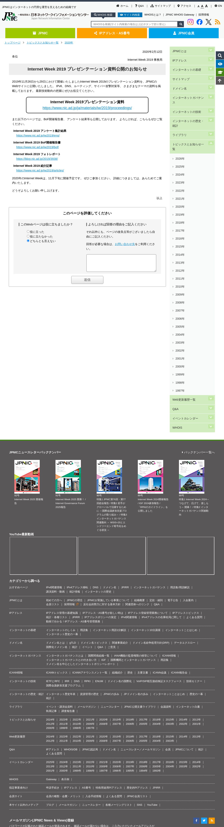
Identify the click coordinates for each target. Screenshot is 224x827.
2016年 (179, 171)
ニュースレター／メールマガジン (141, 610)
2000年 (179, 248)
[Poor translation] (14, 765)
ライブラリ (179, 109)
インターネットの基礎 (186, 63)
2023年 (179, 137)
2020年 (69, 42)
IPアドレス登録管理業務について (148, 474)
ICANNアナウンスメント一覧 (89, 534)
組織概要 (139, 461)
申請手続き (52, 649)
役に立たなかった (41, 236)
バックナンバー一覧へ (198, 313)
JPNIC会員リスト (137, 657)
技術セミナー (194, 542)
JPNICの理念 (75, 461)
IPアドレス (179, 56)
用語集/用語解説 (180, 448)
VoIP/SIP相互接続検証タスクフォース (159, 542)
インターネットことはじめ (181, 491)
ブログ (50, 666)
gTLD (72, 504)
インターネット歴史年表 (60, 555)
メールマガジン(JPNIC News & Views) (38, 681)
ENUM (99, 542)
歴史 (130, 534)
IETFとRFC (53, 542)
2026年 (179, 122)
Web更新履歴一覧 (183, 269)
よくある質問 (194, 478)
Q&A (139, 5)
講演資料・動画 (55, 452)
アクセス (184, 5)
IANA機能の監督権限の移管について (135, 516)
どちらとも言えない (43, 241)
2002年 (179, 239)
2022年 (179, 142)
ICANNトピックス (57, 534)
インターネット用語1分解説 (109, 491)
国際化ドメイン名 (56, 508)
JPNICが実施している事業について (108, 461)
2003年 (179, 234)
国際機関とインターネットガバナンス (133, 521)
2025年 (179, 127)
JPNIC (40, 33)
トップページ (12, 42)
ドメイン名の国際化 (120, 542)
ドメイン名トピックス (94, 504)
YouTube (152, 666)
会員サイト (16, 657)
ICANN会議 (159, 534)
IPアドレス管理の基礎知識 (62, 474)
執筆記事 (51, 572)
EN (218, 5)
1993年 (156, 631)
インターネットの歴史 (98, 452)
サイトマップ (160, 5)
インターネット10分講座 (145, 491)
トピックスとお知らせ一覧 (43, 42)
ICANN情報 (169, 516)
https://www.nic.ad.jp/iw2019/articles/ (40, 170)
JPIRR (125, 448)
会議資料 (166, 568)
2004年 (179, 229)
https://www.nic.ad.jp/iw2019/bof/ (37, 147)
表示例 (65, 640)
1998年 (179, 258)
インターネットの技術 (186, 91)
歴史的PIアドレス (137, 649)
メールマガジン (86, 568)
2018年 (179, 161)
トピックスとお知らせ (22, 580)
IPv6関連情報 (54, 448)
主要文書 (142, 534)
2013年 (179, 185)
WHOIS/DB (70, 610)
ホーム (122, 5)
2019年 (179, 156)
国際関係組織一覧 (98, 516)
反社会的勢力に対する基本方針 (102, 465)
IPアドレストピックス (185, 474)
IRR (67, 542)
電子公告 (172, 461)
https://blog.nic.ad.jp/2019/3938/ (37, 158)
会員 (168, 610)
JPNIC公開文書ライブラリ (140, 568)
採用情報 (203, 14)
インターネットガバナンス (189, 84)
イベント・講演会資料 (59, 568)
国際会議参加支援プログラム (63, 546)
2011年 (179, 195)
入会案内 (188, 461)
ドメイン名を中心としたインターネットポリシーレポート (80, 525)
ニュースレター (110, 568)
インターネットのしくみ (60, 491)
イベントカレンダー (185, 283)
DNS (95, 448)
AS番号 (86, 649)
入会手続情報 (93, 657)
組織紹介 (117, 534)
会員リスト (52, 465)
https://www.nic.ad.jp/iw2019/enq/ (38, 135)
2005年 (179, 224)
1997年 (179, 263)
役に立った (37, 231)
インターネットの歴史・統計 (189, 100)
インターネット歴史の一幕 (62, 495)
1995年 (130, 631)
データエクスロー (184, 504)
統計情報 (74, 452)
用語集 (84, 491)
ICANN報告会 (179, 534)
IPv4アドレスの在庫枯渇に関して (162, 478)
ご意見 (112, 508)
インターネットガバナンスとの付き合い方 (71, 521)
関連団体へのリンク (137, 465)
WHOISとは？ (152, 14)
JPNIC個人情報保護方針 (113, 724)
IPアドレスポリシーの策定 (100, 478)
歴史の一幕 (196, 555)
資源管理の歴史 (89, 555)
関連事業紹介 (120, 504)
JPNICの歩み (111, 555)
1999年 (179, 253)
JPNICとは (179, 49)
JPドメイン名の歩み (136, 555)
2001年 (179, 243)
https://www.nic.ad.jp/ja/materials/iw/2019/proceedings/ (87, 108)
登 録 (135, 703)
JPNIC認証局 (90, 610)
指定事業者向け (18, 649)
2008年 (179, 210)
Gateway (51, 640)
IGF (103, 521)
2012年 (179, 190)
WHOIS (177, 290)
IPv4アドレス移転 (77, 448)
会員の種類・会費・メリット (63, 657)
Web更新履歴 (17, 598)
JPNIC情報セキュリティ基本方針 (149, 724)
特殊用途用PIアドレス (109, 649)
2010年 (179, 200)
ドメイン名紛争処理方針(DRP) (151, 504)
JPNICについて (184, 610)
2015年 (179, 176)
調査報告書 (68, 572)
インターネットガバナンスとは (64, 516)
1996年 (117, 631)
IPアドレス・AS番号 (112, 33)
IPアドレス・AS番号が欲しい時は (103, 474)
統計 (74, 508)
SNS (139, 666)
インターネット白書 (188, 568)
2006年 (179, 219)
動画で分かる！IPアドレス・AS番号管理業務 (73, 482)
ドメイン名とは (55, 504)
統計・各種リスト (56, 478)
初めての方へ (54, 461)
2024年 (179, 132)
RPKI (87, 542)
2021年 (179, 147)
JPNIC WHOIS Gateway (180, 14)
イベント (87, 508)
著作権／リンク (86, 724)
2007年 (179, 214)
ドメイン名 (179, 77)
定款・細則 (156, 461)
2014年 (179, 181)
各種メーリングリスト (118, 666)
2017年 (179, 166)
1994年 (143, 631)
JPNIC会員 (183, 33)
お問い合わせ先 (125, 244)
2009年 (179, 205)
